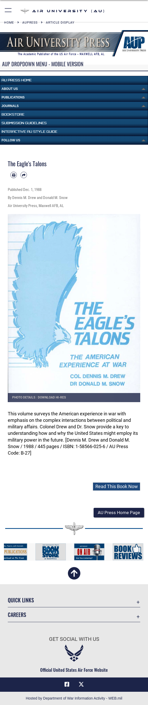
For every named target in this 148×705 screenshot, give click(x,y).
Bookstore (13, 114)
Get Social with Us (74, 639)
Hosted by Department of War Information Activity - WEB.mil (74, 698)
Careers (17, 614)
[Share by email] (23, 175)
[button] (8, 11)
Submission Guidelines (24, 123)
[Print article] (13, 175)
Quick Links (21, 600)
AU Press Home (17, 80)
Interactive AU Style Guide (29, 132)
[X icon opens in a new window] (81, 684)
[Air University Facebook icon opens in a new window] (67, 684)
